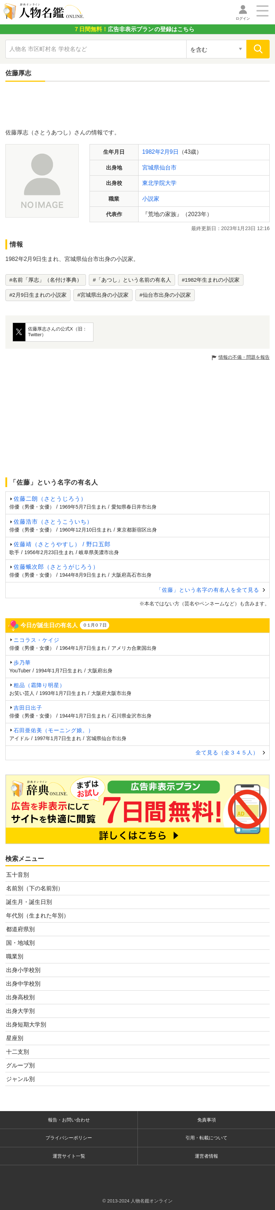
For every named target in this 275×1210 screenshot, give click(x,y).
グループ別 (20, 1065)
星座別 (14, 1038)
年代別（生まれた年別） (37, 916)
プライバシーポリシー (68, 1137)
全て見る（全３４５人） (227, 752)
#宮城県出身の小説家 (103, 295)
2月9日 (170, 152)
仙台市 (168, 168)
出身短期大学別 (26, 1024)
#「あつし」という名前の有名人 (132, 280)
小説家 (150, 199)
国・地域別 (20, 943)
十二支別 (17, 1052)
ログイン (243, 18)
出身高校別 (20, 997)
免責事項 (206, 1120)
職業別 (14, 956)
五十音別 (17, 875)
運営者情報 (206, 1156)
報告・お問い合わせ (69, 1120)
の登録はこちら (133, 29)
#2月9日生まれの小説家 (38, 295)
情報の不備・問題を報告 (244, 357)
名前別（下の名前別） (34, 888)
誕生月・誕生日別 (29, 902)
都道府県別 (20, 929)
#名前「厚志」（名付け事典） (45, 280)
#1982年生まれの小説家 (211, 280)
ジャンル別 (20, 1079)
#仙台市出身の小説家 (164, 295)
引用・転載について (206, 1137)
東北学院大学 (159, 183)
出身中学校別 (23, 984)
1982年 (151, 152)
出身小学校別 (23, 970)
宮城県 (150, 168)
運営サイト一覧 (69, 1156)
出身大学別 (20, 1011)
